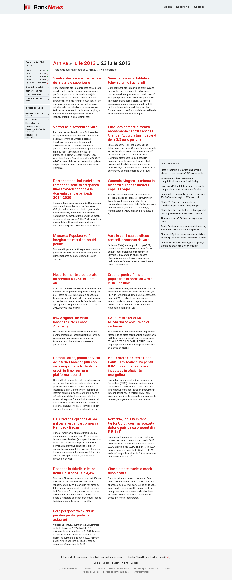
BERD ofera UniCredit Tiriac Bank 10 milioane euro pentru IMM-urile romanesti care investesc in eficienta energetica (131, 366)
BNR (167, 557)
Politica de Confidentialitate (116, 572)
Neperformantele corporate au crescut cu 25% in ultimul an (75, 279)
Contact (199, 6)
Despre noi (183, 6)
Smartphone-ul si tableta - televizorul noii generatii (128, 80)
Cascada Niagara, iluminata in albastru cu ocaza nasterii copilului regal (131, 185)
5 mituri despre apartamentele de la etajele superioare (77, 80)
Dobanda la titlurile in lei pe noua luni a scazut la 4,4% (74, 471)
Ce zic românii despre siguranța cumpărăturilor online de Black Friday (179, 180)
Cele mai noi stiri (101, 563)
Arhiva (60, 63)
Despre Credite (37, 119)
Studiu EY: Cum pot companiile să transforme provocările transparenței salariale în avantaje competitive (180, 204)
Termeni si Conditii (140, 572)
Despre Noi (100, 568)
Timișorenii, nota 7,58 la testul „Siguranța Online (181, 220)
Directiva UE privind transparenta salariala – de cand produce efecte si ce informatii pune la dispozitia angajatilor (183, 236)
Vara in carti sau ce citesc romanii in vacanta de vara (128, 238)
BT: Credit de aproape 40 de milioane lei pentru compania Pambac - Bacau (75, 423)
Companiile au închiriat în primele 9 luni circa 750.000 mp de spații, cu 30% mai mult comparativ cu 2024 (183, 196)
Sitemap (166, 568)
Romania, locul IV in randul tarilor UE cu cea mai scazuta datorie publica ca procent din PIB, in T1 (131, 425)
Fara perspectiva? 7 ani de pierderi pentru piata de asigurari (74, 515)
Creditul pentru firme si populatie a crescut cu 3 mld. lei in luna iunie (130, 279)
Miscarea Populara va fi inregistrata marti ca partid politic (74, 240)
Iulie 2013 (84, 63)
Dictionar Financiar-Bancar (37, 114)
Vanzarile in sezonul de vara (75, 127)
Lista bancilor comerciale (37, 136)
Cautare (134, 563)
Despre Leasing (37, 123)
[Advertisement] (116, 36)
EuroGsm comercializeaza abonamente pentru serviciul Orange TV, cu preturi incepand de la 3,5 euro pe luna (132, 133)
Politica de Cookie (91, 572)
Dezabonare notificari (119, 568)
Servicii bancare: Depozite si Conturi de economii (37, 129)
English (115, 563)
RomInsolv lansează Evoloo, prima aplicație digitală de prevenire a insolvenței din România (182, 244)
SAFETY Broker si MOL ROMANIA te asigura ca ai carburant (128, 322)
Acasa (168, 6)
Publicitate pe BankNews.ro (146, 568)
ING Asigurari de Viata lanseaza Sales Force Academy (70, 322)
